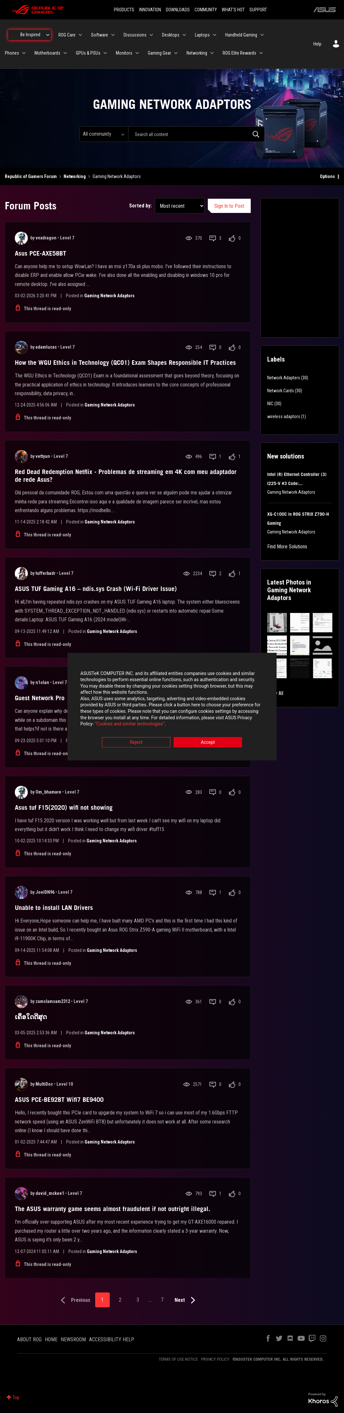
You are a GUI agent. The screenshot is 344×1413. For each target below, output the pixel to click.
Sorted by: (140, 206)
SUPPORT (258, 9)
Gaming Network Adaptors (109, 295)
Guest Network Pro (40, 698)
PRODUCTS (124, 9)
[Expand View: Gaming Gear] (176, 53)
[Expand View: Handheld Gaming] (262, 34)
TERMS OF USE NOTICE (178, 1359)
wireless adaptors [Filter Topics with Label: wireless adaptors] (283, 416)
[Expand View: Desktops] (184, 34)
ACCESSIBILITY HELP (111, 1339)
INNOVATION (150, 9)
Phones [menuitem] (12, 53)
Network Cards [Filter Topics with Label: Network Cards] (280, 390)
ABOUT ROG (29, 1339)
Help (317, 44)
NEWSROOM (73, 1339)
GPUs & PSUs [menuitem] (88, 53)
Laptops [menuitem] (202, 34)
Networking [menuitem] (197, 53)
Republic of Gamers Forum (31, 176)
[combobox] (196, 134)
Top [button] (16, 1397)
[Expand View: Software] (113, 34)
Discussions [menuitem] (135, 34)
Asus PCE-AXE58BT (40, 253)
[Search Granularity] (103, 134)
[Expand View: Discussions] (151, 34)
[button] (277, 623)
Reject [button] (136, 742)
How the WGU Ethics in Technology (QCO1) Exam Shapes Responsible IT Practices (125, 362)
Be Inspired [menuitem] (30, 34)
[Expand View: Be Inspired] (48, 34)
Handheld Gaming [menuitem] (241, 34)
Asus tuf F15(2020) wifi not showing (64, 807)
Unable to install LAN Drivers (54, 908)
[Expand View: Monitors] (137, 53)
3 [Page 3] (138, 1300)
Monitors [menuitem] (124, 53)
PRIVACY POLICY (215, 1359)
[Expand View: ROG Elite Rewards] (261, 53)
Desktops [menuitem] (170, 34)
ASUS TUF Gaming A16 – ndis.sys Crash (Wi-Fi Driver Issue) (96, 589)
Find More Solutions (287, 546)
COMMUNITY (206, 9)
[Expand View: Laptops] (214, 34)
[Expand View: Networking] (212, 53)
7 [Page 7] (162, 1300)
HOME (51, 1339)
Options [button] (327, 176)
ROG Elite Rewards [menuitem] (239, 53)
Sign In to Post (229, 206)
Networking (75, 176)
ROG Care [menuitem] (67, 34)
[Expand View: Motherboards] (65, 53)
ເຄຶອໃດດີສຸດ (31, 1017)
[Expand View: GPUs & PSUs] (105, 53)
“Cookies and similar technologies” (130, 724)
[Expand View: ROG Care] (80, 34)
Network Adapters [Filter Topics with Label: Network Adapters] (283, 377)
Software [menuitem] (99, 34)
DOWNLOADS (178, 9)
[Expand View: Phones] (24, 53)
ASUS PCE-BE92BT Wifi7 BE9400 (59, 1099)
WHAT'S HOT (233, 9)
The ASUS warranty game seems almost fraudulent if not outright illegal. (112, 1209)
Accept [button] (208, 742)
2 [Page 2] (120, 1300)
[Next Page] (186, 1300)
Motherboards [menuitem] (47, 53)
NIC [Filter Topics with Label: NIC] (270, 403)
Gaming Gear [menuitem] (159, 53)
